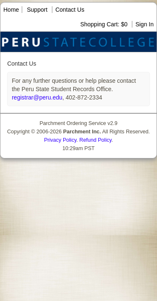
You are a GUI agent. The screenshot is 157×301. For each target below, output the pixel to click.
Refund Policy (96, 140)
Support (37, 9)
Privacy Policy (60, 140)
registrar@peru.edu (37, 97)
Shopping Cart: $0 (104, 24)
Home (11, 9)
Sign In (144, 24)
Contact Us (69, 9)
